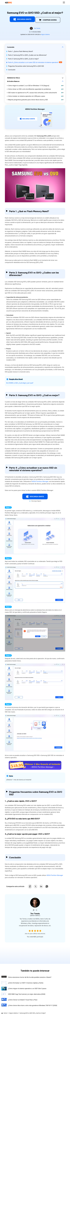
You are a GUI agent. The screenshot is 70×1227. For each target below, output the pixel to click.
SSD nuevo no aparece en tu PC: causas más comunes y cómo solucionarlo (36, 93)
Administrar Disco (13, 78)
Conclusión (11, 70)
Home (5, 1013)
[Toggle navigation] (64, 2)
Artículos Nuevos (13, 81)
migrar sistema (45, 34)
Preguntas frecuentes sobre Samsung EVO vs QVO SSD (26, 66)
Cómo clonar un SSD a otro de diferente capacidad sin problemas (36, 89)
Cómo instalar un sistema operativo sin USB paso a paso (36, 96)
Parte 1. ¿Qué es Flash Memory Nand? (20, 51)
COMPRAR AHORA (48, 20)
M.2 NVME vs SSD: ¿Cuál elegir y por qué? (19, 383)
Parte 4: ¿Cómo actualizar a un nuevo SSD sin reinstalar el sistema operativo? (35, 62)
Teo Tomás (37, 28)
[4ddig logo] (8, 2)
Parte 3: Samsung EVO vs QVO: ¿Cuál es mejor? (23, 59)
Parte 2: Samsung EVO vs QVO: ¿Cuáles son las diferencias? (27, 55)
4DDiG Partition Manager (40, 481)
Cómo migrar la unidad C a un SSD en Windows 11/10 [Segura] (36, 86)
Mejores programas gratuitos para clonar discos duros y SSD (36, 100)
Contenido (10, 47)
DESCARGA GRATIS (22, 19)
